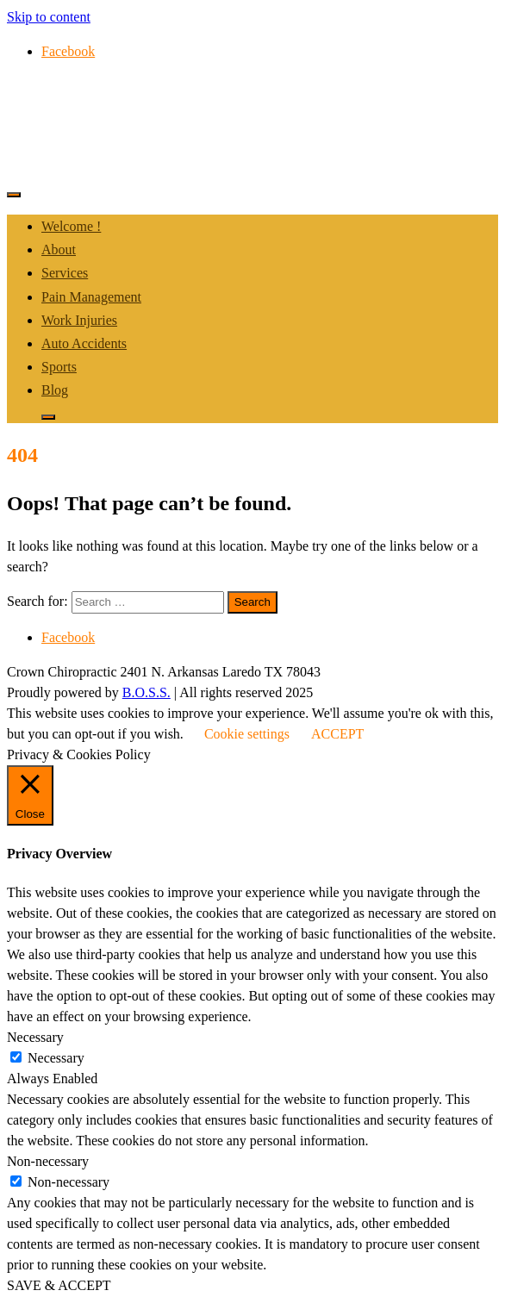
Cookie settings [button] (247, 733)
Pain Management (91, 297)
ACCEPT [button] (337, 733)
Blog (54, 390)
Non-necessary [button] (48, 1161)
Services (64, 272)
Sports (59, 366)
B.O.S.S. (146, 692)
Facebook (68, 51)
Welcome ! (71, 226)
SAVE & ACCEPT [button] (59, 1285)
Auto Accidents (84, 343)
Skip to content (48, 16)
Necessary (56, 1058)
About (58, 249)
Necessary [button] (35, 1037)
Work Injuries (79, 320)
